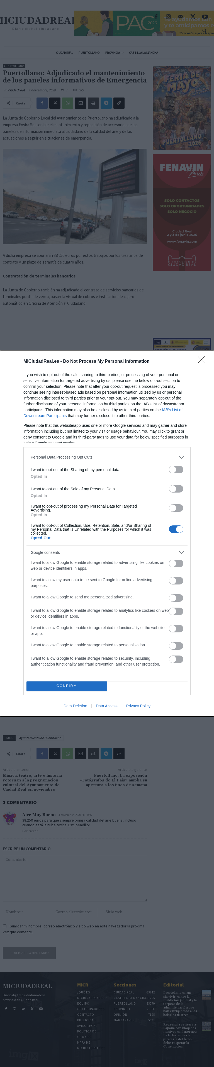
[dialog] (107, 534)
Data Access (107, 706)
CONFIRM (66, 686)
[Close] (203, 361)
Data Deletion (75, 706)
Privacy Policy (138, 706)
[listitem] (107, 457)
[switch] (176, 469)
